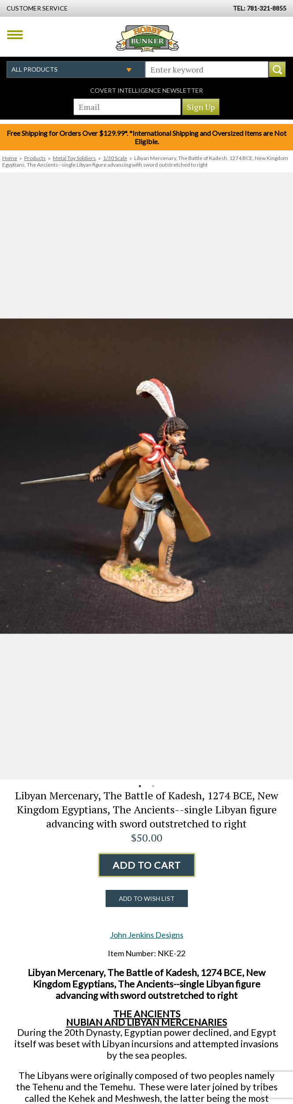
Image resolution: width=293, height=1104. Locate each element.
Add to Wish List (147, 898)
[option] (146, 476)
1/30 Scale (115, 158)
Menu (15, 34)
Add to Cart (147, 865)
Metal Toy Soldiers (74, 158)
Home (9, 158)
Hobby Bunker (147, 38)
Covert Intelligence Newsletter (146, 90)
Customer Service (37, 8)
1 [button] (140, 786)
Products (35, 158)
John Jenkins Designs (146, 935)
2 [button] (153, 786)
